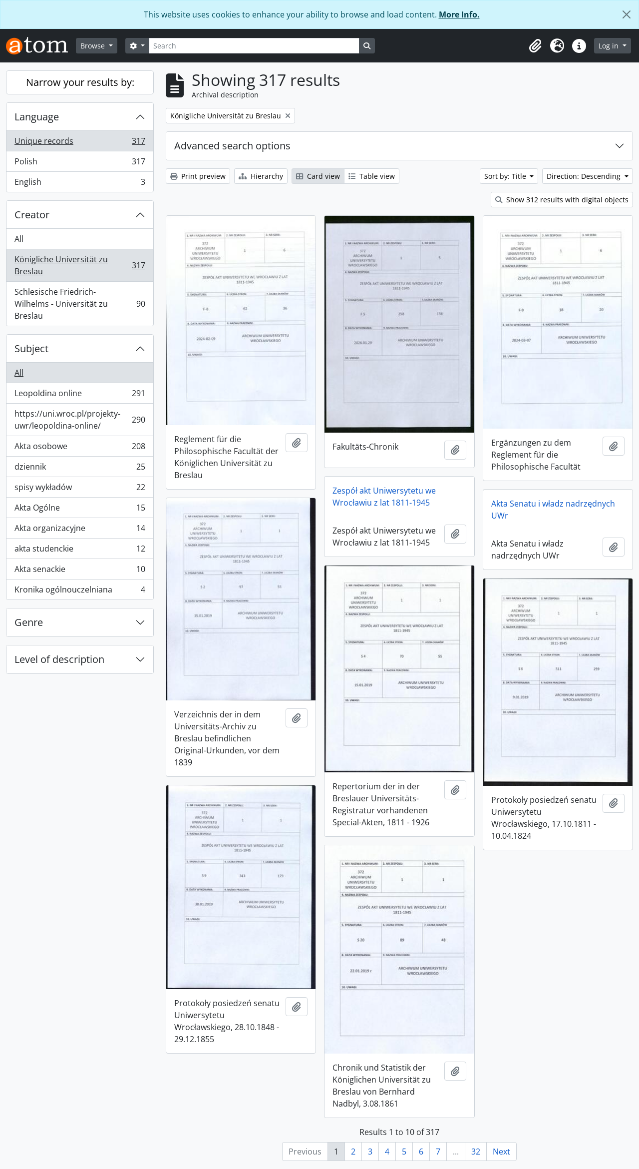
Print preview (198, 176)
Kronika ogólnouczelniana (79, 591)
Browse (93, 45)
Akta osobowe (79, 448)
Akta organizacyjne (79, 530)
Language (36, 116)
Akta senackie (79, 571)
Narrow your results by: (80, 82)
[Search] (254, 45)
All (18, 238)
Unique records (79, 143)
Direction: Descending (585, 176)
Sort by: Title (506, 176)
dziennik (79, 469)
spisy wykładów (79, 489)
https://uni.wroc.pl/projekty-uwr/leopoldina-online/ (79, 419)
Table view (371, 176)
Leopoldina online (79, 395)
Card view (318, 176)
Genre (28, 622)
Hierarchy (261, 176)
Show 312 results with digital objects (562, 199)
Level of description (59, 659)
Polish (79, 163)
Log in (610, 45)
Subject (31, 348)
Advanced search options (232, 145)
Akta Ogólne (79, 510)
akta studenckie (79, 551)
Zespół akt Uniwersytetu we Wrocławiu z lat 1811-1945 (384, 496)
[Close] (627, 14)
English (79, 184)
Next (501, 1151)
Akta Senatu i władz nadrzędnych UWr (553, 509)
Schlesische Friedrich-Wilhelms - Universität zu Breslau (79, 303)
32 (475, 1151)
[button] (535, 46)
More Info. (459, 14)
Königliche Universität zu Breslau (79, 265)
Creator (31, 214)
